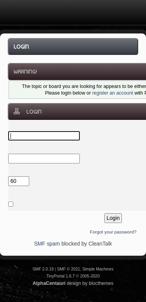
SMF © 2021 (68, 269)
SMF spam (47, 244)
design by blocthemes (73, 283)
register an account (112, 93)
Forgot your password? (113, 231)
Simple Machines (97, 269)
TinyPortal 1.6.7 (60, 276)
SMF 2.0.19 (42, 269)
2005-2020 (90, 276)
